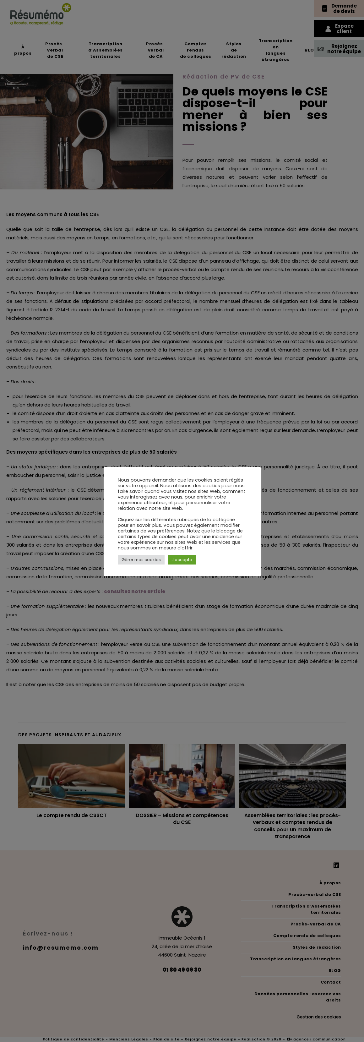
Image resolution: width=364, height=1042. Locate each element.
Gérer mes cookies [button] (141, 560)
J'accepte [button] (181, 560)
